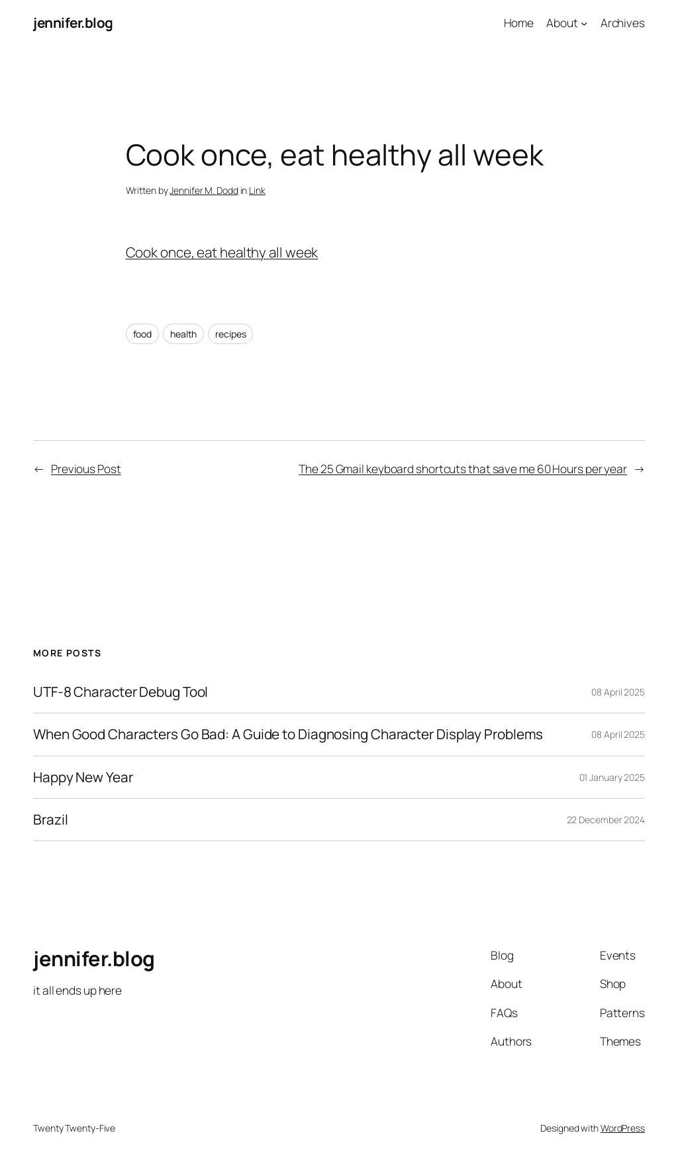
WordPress (623, 1128)
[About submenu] (584, 22)
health (183, 334)
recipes (230, 334)
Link (257, 190)
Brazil (50, 819)
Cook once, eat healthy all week (222, 252)
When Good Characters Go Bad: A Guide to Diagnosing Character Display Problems (288, 734)
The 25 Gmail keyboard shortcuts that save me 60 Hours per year (463, 468)
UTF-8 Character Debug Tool (120, 691)
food (142, 334)
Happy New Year (83, 777)
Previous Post (86, 468)
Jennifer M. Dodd (204, 190)
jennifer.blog (73, 22)
